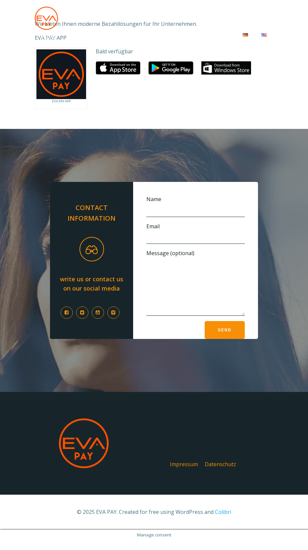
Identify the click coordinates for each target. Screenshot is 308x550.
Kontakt (218, 36)
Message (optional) (195, 287)
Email (195, 233)
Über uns (182, 36)
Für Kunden (142, 36)
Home (48, 36)
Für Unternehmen (92, 36)
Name (195, 206)
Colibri (223, 521)
